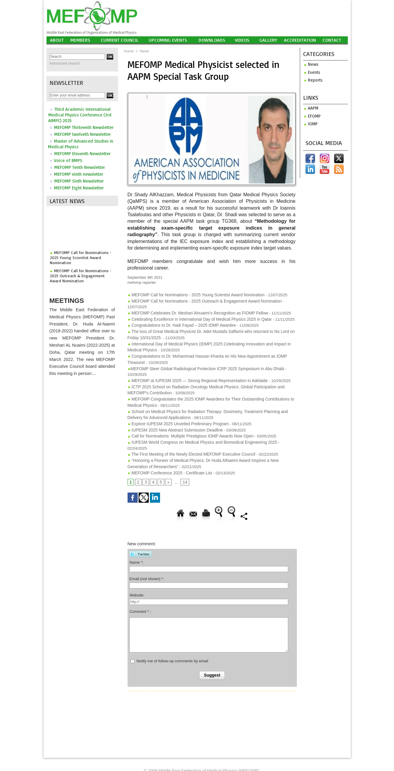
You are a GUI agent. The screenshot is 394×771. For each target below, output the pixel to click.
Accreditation (300, 40)
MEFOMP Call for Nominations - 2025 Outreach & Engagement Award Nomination (80, 275)
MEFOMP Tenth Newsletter (79, 167)
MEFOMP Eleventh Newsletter (82, 153)
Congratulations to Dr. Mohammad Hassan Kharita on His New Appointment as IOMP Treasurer (211, 347)
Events (311, 71)
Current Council (120, 40)
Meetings (69, 298)
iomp (310, 123)
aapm (310, 107)
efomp (311, 115)
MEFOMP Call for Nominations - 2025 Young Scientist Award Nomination (78, 258)
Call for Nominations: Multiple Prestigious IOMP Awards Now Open (187, 422)
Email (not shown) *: (146, 557)
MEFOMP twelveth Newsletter (82, 134)
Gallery (268, 40)
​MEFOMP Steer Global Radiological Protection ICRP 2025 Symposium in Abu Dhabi (201, 358)
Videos (242, 40)
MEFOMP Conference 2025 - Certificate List (168, 451)
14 (184, 461)
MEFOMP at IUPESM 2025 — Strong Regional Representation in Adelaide (194, 370)
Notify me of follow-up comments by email (172, 640)
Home (129, 51)
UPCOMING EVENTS (168, 40)
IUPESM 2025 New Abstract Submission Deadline (173, 417)
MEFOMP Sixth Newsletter (79, 180)
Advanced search (63, 63)
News (143, 51)
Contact (331, 40)
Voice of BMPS (68, 160)
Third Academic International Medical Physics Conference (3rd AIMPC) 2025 (79, 114)
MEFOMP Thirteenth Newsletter (84, 127)
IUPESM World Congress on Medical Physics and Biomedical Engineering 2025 (198, 428)
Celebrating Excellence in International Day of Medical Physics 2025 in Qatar (195, 312)
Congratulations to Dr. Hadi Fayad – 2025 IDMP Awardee (179, 318)
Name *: (136, 541)
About (57, 40)
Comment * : (140, 590)
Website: (136, 573)
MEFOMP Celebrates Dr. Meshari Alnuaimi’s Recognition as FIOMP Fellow (194, 306)
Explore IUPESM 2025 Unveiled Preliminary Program (175, 411)
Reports (312, 79)
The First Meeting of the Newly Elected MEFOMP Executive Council (188, 434)
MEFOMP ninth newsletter (78, 174)
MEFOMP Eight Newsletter (79, 187)
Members (80, 40)
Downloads (211, 40)
